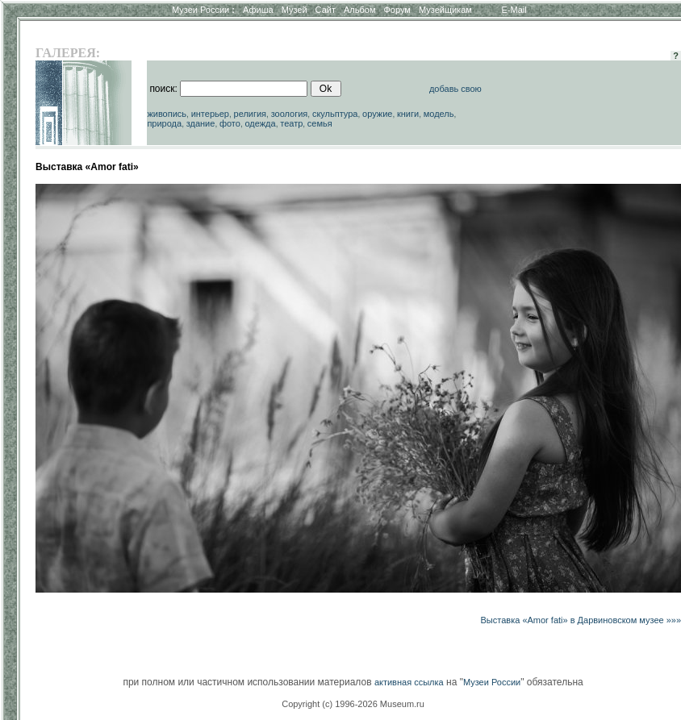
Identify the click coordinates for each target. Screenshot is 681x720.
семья (319, 123)
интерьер (210, 114)
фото (229, 123)
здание (200, 123)
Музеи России (203, 10)
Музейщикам (445, 10)
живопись (166, 114)
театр (291, 123)
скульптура (335, 114)
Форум (396, 10)
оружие (377, 114)
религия (250, 114)
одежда (259, 123)
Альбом (359, 10)
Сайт (325, 10)
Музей (294, 10)
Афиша (258, 10)
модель (439, 114)
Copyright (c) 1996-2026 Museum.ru (353, 704)
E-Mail (514, 10)
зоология (289, 114)
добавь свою (455, 89)
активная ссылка (409, 682)
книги (408, 114)
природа (164, 123)
